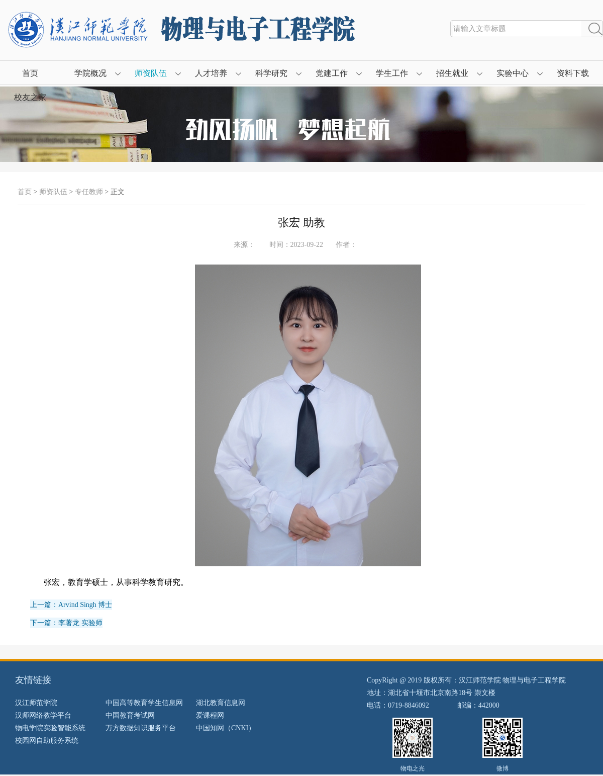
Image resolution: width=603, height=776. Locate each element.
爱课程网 (210, 715)
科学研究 (271, 73)
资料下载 (573, 73)
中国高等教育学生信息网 (144, 703)
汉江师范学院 (36, 703)
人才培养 (211, 73)
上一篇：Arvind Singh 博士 (71, 605)
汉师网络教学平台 (43, 715)
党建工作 (332, 73)
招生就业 (452, 73)
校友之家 (30, 97)
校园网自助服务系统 (46, 740)
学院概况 (90, 73)
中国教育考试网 (130, 715)
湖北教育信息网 (220, 703)
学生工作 (392, 73)
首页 (30, 73)
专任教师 (89, 192)
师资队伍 (151, 73)
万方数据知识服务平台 (141, 728)
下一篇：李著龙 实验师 (66, 623)
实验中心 (512, 73)
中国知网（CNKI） (225, 728)
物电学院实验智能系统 (50, 728)
